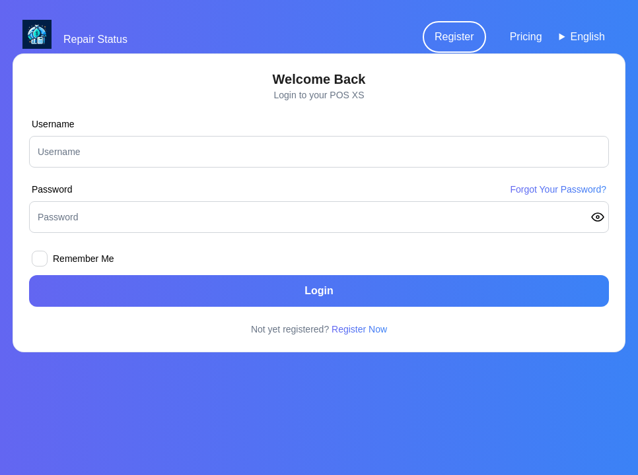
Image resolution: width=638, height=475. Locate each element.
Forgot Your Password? (558, 189)
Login (319, 290)
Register (454, 36)
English (588, 36)
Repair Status (95, 39)
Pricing (526, 36)
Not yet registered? (319, 329)
